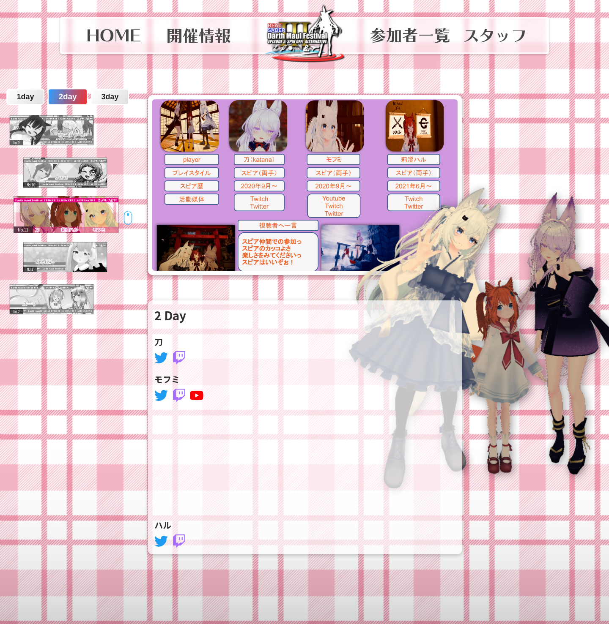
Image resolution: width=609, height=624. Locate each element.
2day (67, 97)
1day (25, 97)
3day (109, 97)
